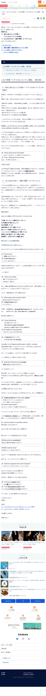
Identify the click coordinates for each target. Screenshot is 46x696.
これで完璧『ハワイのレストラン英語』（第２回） (17, 66)
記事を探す (23, 648)
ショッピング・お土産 (19, 5)
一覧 (23, 600)
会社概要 (3, 672)
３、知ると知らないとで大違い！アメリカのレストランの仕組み (20, 70)
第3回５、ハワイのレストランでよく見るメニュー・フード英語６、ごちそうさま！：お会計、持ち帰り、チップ (17, 507)
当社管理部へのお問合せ (28, 674)
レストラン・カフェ (4, 5)
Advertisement (23, 662)
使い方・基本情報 (23, 652)
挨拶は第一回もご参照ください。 (13, 245)
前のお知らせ (8, 600)
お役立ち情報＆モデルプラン (15, 577)
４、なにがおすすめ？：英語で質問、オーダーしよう (17, 73)
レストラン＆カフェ (14, 8)
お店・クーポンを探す (23, 645)
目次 (23, 62)
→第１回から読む (6, 45)
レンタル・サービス (34, 5)
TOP (1, 8)
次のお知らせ (37, 600)
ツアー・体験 (27, 5)
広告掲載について (23, 658)
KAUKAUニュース (7, 8)
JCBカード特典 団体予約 (14, 595)
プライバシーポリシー (28, 672)
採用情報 (3, 674)
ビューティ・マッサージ (11, 5)
